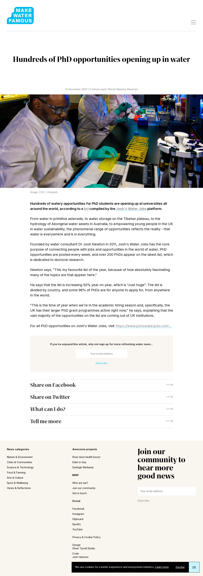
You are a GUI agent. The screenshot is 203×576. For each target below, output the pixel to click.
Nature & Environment (20, 457)
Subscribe (143, 500)
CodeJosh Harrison (80, 555)
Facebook (78, 508)
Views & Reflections (19, 488)
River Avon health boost (86, 457)
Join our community (83, 488)
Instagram (78, 514)
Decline (180, 567)
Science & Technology (20, 467)
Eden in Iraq (79, 462)
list (86, 210)
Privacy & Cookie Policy (86, 537)
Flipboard (77, 519)
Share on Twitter (101, 399)
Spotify (76, 524)
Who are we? (80, 482)
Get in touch (79, 493)
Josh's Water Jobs (131, 210)
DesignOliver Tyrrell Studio (83, 546)
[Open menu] (194, 22)
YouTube (77, 529)
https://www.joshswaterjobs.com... (143, 327)
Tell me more (101, 424)
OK (194, 567)
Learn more (162, 567)
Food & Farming (16, 472)
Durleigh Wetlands (83, 467)
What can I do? (101, 411)
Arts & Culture (15, 477)
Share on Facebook (101, 387)
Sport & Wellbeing (17, 482)
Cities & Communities (19, 462)
